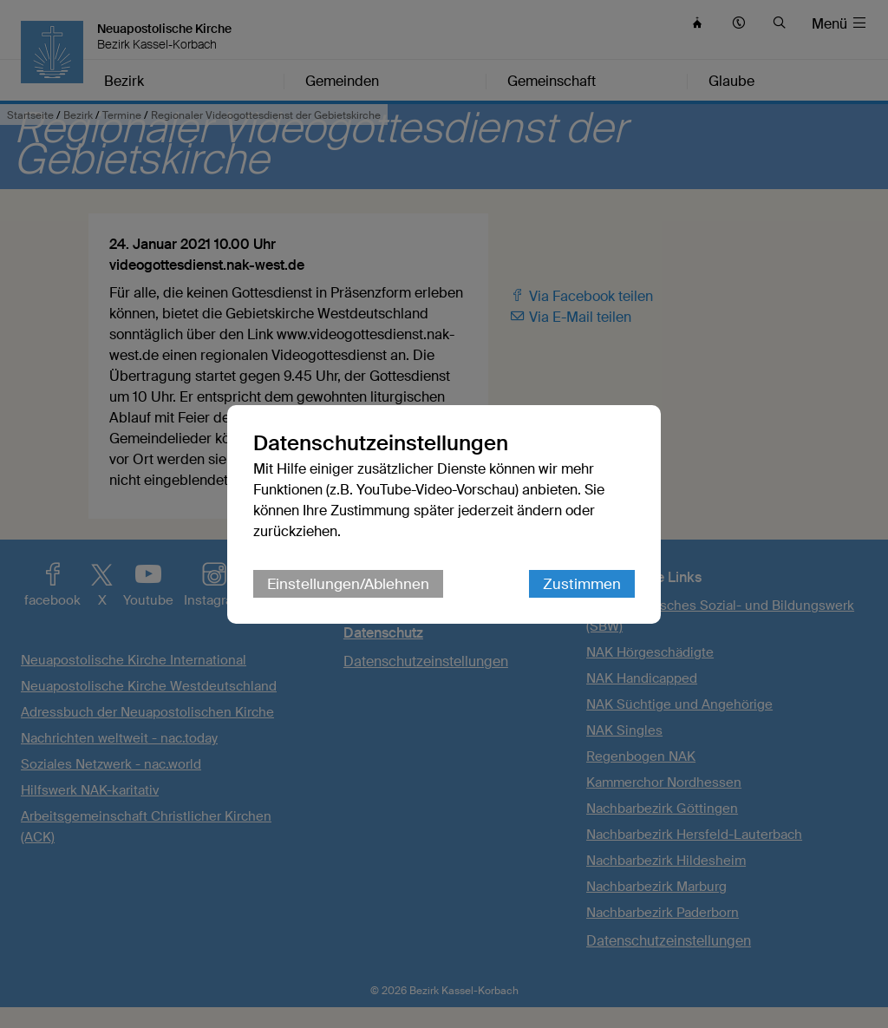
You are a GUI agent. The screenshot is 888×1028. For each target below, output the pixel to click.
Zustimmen (582, 583)
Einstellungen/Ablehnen (348, 583)
